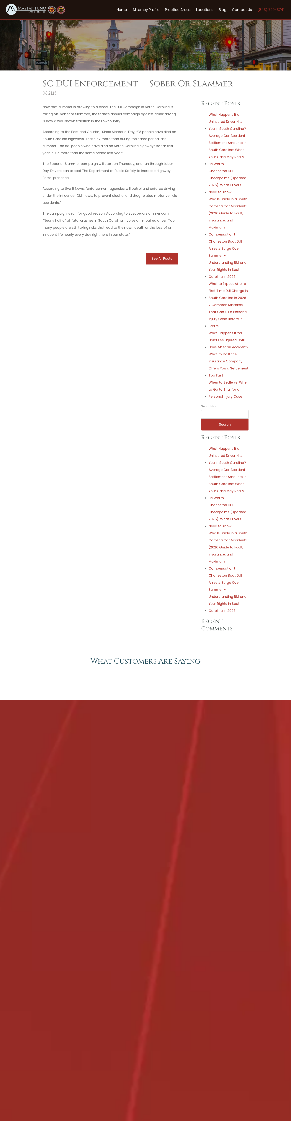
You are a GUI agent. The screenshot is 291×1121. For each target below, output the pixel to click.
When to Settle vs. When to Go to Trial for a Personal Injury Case (229, 389)
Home (122, 9)
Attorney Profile (146, 9)
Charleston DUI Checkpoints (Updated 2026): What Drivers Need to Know (227, 181)
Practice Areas (178, 9)
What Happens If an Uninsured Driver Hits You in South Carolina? (227, 121)
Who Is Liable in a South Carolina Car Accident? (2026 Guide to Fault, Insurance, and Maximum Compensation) (228, 217)
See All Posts (161, 258)
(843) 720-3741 (271, 9)
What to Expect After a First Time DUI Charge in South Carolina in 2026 (228, 290)
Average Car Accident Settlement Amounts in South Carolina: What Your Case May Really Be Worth (227, 149)
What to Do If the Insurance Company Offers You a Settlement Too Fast (228, 365)
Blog (222, 9)
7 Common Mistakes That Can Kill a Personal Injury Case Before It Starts (228, 315)
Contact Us (242, 9)
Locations (204, 9)
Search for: (209, 406)
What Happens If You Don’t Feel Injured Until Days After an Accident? (229, 340)
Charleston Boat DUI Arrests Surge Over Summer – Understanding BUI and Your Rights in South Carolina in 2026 (227, 259)
